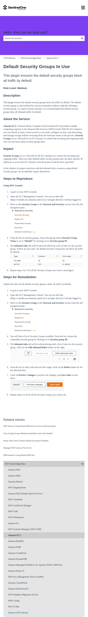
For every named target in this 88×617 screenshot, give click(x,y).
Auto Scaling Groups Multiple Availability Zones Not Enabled (28, 433)
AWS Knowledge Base (30, 58)
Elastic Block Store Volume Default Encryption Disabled (25, 441)
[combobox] (41, 38)
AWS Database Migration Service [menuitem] (23, 594)
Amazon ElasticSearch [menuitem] (18, 589)
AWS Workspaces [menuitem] (16, 517)
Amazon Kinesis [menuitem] (15, 481)
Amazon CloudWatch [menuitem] (17, 583)
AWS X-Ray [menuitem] (13, 606)
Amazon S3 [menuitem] (13, 523)
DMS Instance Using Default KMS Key (19, 455)
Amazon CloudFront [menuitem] (17, 553)
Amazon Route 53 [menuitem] (16, 571)
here (43, 142)
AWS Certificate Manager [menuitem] (19, 505)
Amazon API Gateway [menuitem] (18, 612)
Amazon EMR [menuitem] (14, 547)
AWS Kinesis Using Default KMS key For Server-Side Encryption (29, 426)
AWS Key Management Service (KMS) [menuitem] (26, 577)
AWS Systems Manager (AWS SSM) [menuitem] (24, 529)
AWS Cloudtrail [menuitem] (15, 499)
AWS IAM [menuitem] (13, 511)
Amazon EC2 (52, 58)
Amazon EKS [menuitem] (14, 469)
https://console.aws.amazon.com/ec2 (27, 200)
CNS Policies (9, 58)
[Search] (82, 38)
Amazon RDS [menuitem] (14, 476)
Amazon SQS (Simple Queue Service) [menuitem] (25, 493)
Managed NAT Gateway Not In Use (17, 448)
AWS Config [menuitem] (14, 600)
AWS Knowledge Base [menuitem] (15, 464)
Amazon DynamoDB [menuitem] (17, 559)
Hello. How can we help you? (25, 32)
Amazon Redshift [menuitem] (16, 541)
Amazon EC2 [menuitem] (14, 535)
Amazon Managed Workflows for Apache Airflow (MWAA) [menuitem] (35, 565)
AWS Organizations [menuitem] (17, 487)
